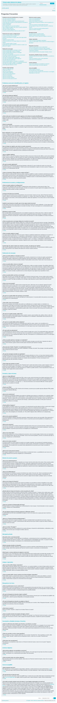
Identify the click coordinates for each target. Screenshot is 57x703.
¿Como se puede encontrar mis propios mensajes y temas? (40, 51)
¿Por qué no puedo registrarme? (8, 29)
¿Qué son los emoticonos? (7, 71)
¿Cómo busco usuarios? (33, 50)
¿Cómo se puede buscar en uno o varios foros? (38, 47)
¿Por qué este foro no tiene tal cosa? (36, 70)
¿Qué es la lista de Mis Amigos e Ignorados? (37, 40)
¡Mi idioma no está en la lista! (8, 39)
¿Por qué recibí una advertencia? (8, 59)
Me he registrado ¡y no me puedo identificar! (10, 25)
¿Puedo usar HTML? (6, 70)
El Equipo (28, 700)
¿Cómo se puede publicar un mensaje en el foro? (11, 50)
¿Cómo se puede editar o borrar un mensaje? (11, 51)
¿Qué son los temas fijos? (7, 76)
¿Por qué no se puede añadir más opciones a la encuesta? (13, 54)
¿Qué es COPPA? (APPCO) (7, 28)
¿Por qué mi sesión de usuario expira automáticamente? (13, 21)
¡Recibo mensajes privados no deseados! (37, 34)
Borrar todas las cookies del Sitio (37, 700)
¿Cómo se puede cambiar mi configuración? (11, 34)
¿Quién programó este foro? (34, 69)
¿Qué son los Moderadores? (34, 19)
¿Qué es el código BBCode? (7, 68)
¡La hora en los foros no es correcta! (9, 36)
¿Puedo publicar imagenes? (7, 72)
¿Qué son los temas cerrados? (8, 77)
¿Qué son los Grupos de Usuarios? (36, 21)
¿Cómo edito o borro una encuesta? (9, 56)
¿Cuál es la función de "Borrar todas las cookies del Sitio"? (13, 30)
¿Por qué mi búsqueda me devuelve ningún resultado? (39, 48)
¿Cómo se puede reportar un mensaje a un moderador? (13, 61)
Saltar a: (39, 698)
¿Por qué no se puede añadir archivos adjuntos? (11, 58)
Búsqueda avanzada (43, 4)
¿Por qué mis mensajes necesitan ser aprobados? (12, 63)
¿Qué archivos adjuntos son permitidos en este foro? (39, 63)
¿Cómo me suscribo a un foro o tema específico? (38, 58)
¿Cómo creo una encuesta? (7, 53)
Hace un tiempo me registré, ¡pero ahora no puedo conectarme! (14, 27)
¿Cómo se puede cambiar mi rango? (9, 43)
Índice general (6, 8)
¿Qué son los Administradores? (35, 18)
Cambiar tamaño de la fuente (54, 8)
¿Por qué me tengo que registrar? (9, 19)
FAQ (54, 10)
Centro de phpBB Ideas (10, 677)
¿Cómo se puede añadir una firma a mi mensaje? (12, 52)
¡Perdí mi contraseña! (6, 24)
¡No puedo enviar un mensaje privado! (36, 33)
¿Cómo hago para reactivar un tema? (9, 64)
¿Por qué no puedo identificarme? (9, 18)
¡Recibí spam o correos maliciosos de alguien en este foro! (40, 36)
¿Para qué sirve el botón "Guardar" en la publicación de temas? (14, 62)
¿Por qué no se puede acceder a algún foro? (11, 57)
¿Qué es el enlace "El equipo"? (35, 29)
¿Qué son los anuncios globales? (8, 73)
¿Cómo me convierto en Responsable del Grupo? (38, 24)
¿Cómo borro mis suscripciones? (35, 59)
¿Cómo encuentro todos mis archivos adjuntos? (38, 65)
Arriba (4, 92)
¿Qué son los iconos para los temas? (9, 78)
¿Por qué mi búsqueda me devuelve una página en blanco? (40, 49)
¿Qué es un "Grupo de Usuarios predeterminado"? (39, 28)
